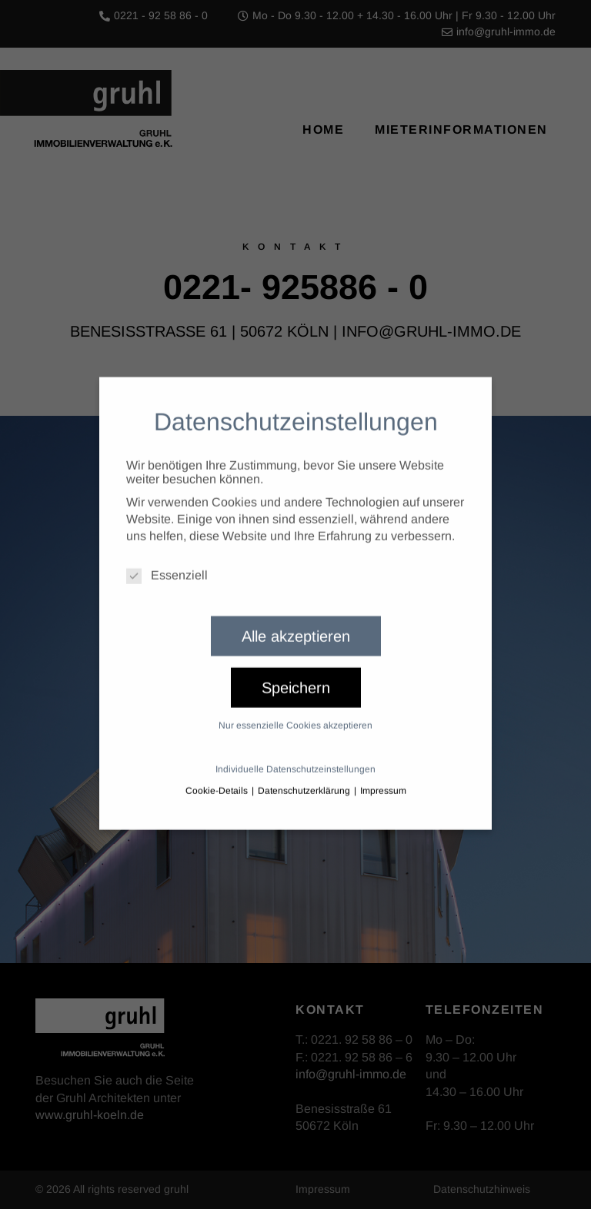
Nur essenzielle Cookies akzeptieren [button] (295, 711)
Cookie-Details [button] (217, 776)
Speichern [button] (296, 673)
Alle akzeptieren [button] (296, 621)
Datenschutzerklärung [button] (305, 776)
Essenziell (167, 561)
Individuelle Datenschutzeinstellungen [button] (295, 754)
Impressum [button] (383, 776)
